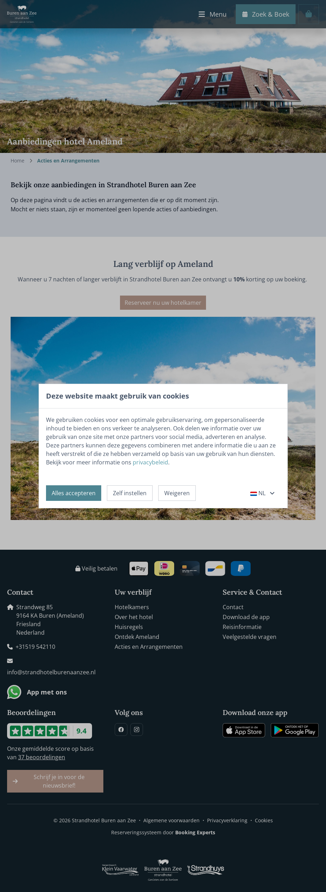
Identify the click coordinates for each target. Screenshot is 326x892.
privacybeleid (150, 462)
